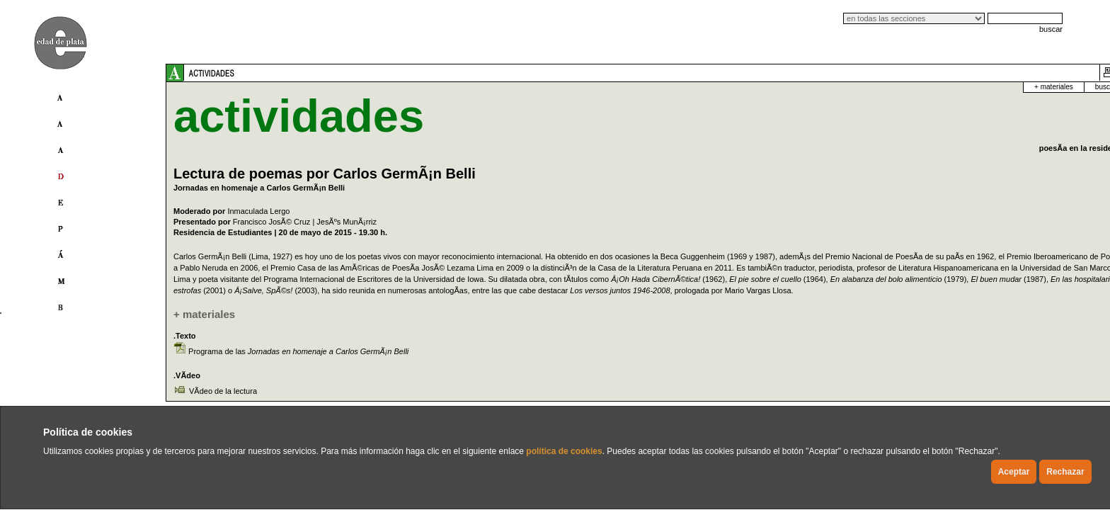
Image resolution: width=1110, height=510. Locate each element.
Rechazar (1065, 472)
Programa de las (298, 362)
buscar (1051, 29)
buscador (934, 87)
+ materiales (878, 87)
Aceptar (1014, 472)
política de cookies (564, 451)
